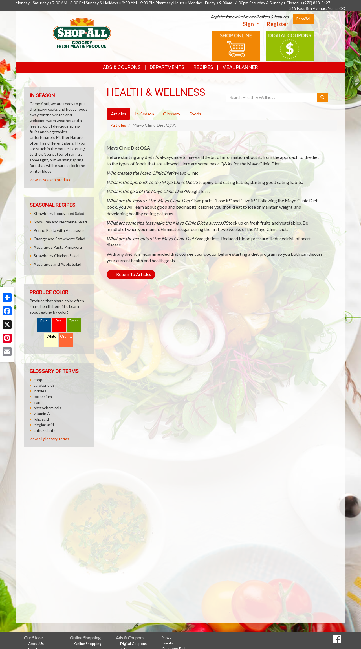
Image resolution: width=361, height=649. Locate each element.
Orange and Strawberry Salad (59, 238)
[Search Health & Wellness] (272, 97)
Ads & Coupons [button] (122, 67)
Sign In (251, 23)
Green (74, 321)
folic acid (41, 419)
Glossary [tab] (171, 113)
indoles (40, 390)
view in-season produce (50, 179)
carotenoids (44, 385)
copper (40, 379)
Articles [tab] (118, 113)
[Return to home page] (82, 32)
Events (167, 643)
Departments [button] (167, 67)
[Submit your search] (322, 97)
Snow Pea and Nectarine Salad (60, 221)
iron (37, 402)
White (51, 336)
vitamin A (42, 413)
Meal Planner (240, 67)
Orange (66, 336)
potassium (43, 396)
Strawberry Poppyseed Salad (59, 213)
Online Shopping (87, 643)
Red (59, 321)
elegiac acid (44, 424)
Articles (118, 125)
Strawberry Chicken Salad (56, 255)
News (166, 637)
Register (278, 23)
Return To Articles (131, 274)
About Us (36, 643)
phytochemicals (47, 407)
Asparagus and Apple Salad (57, 264)
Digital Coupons (133, 643)
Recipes (203, 67)
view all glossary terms (49, 438)
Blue (43, 321)
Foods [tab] (195, 113)
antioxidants (45, 430)
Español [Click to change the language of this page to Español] (303, 18)
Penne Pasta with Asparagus (59, 230)
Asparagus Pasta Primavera (58, 247)
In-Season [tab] (144, 113)
